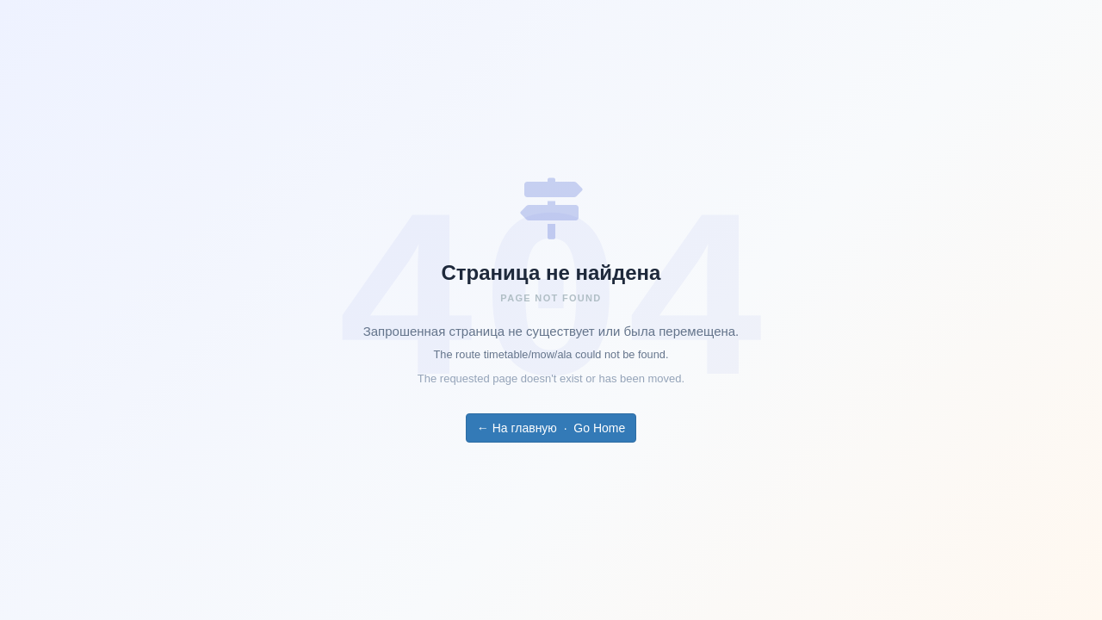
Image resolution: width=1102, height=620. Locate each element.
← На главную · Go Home (551, 428)
